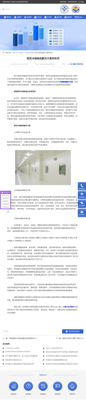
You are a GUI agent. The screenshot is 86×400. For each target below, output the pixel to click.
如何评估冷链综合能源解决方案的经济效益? (62, 364)
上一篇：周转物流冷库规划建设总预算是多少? (20, 338)
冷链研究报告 (30, 52)
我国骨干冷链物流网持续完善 (56, 348)
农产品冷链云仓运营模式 (14, 348)
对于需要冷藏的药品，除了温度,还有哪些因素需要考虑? (22, 356)
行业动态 (20, 52)
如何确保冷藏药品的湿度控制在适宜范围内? (21, 352)
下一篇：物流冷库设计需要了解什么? (69, 338)
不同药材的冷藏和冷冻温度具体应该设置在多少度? (63, 356)
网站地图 (63, 2)
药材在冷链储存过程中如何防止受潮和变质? (62, 352)
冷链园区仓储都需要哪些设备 (56, 360)
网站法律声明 (72, 2)
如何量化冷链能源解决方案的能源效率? (20, 364)
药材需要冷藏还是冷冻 (13, 360)
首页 (14, 52)
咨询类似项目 (73, 331)
